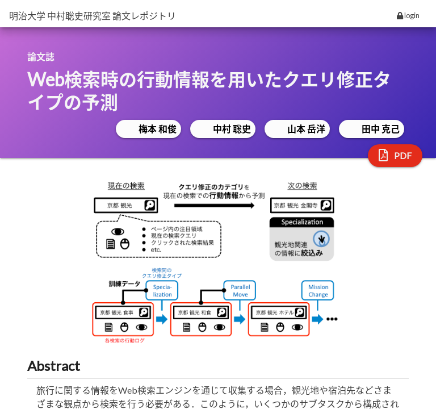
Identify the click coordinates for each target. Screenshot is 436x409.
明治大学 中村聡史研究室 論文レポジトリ (92, 15)
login (408, 15)
